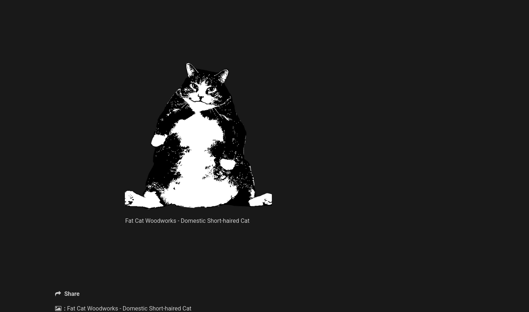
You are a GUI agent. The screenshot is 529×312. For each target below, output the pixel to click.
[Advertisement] (198, 44)
